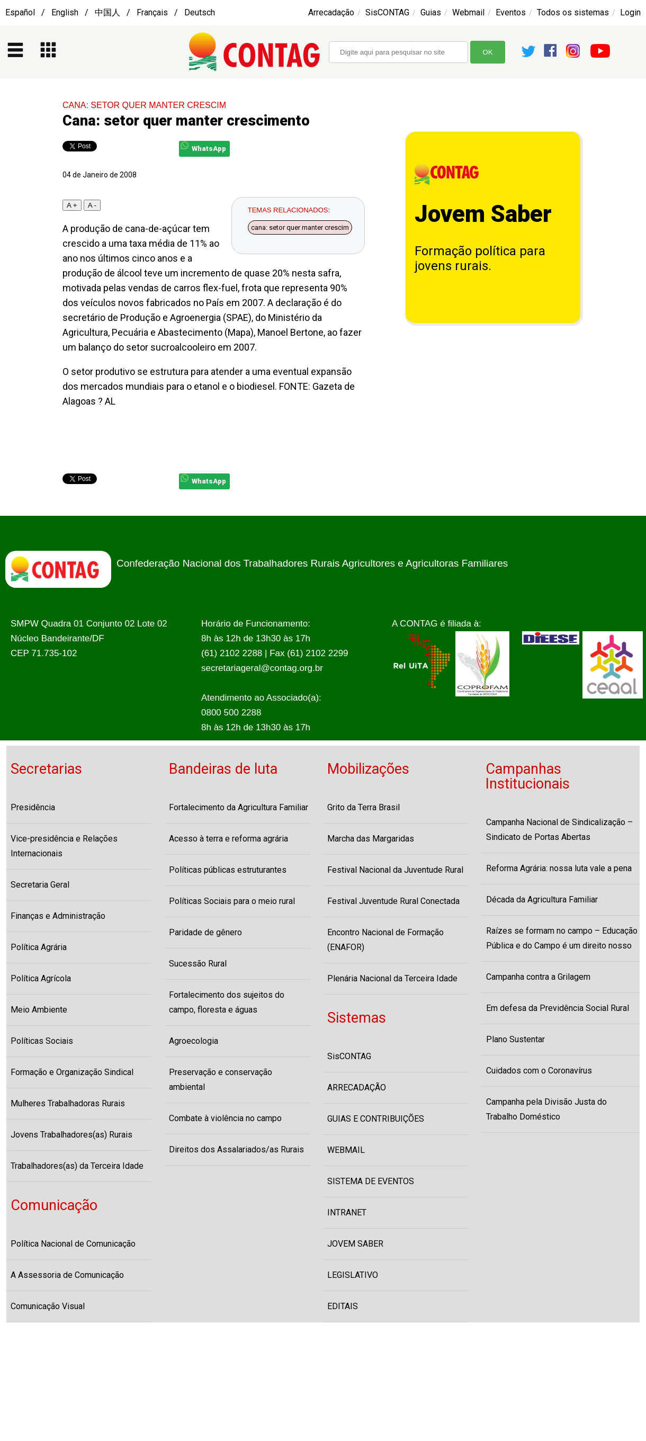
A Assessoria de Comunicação (67, 1275)
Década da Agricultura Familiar (542, 899)
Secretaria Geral (40, 885)
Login (630, 12)
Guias (430, 12)
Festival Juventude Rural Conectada (393, 901)
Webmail (468, 12)
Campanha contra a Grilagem (538, 977)
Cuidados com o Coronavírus (539, 1071)
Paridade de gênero (205, 932)
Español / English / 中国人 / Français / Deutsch (110, 12)
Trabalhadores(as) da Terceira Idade (77, 1166)
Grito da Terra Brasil (363, 807)
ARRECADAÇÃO (356, 1087)
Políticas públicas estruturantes (227, 870)
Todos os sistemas (573, 12)
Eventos (511, 12)
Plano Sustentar (515, 1039)
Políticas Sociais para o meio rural (232, 901)
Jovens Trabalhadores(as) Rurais (71, 1135)
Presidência (33, 807)
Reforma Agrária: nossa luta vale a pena (559, 868)
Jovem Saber (483, 214)
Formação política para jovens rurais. (480, 258)
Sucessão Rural (198, 964)
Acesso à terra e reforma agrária (228, 839)
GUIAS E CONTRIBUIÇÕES (375, 1119)
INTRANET (346, 1212)
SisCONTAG (387, 12)
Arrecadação (331, 12)
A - (92, 205)
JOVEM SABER (355, 1244)
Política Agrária (39, 947)
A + (72, 205)
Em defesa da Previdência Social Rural (557, 1008)
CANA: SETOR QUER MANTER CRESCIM (144, 105)
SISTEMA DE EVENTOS (370, 1181)
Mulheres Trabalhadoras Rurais (68, 1103)
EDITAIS (342, 1306)
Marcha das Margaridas (370, 839)
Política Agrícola (41, 978)
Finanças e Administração (58, 916)
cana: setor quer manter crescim (300, 227)
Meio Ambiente (39, 1010)
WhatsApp (203, 147)
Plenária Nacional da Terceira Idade (392, 978)
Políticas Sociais (42, 1041)
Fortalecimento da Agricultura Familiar (238, 807)
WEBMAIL (346, 1150)
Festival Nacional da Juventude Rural (395, 870)
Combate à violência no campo (225, 1118)
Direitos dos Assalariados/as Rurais (236, 1149)
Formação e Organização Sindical (72, 1072)
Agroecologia (193, 1041)
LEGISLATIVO (352, 1275)
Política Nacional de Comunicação (73, 1244)
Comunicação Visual (48, 1306)
